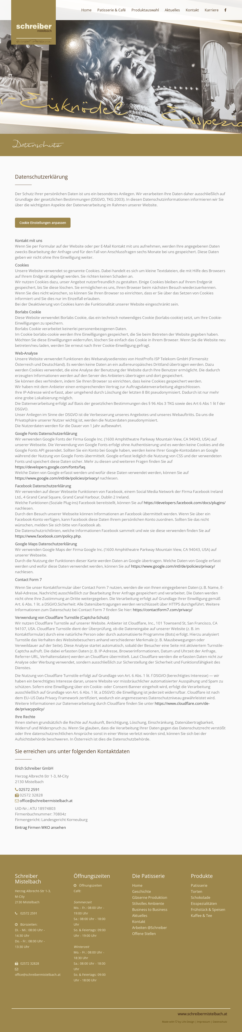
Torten (196, 891)
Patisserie (199, 885)
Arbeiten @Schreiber (149, 927)
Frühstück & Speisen (208, 909)
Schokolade (200, 897)
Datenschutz (220, 1021)
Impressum (203, 1021)
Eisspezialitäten (204, 903)
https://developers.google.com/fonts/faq (50, 466)
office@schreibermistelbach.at (46, 800)
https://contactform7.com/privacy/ (162, 609)
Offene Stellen (144, 933)
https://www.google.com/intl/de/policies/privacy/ (57, 478)
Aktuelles (139, 915)
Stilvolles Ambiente (148, 903)
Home (137, 885)
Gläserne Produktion (149, 897)
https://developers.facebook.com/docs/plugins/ (184, 502)
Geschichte (141, 891)
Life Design (188, 1021)
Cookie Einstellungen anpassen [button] (42, 223)
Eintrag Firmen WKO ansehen (40, 827)
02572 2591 (29, 789)
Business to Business (149, 909)
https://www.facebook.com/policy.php (48, 536)
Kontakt (138, 921)
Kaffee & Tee (201, 915)
